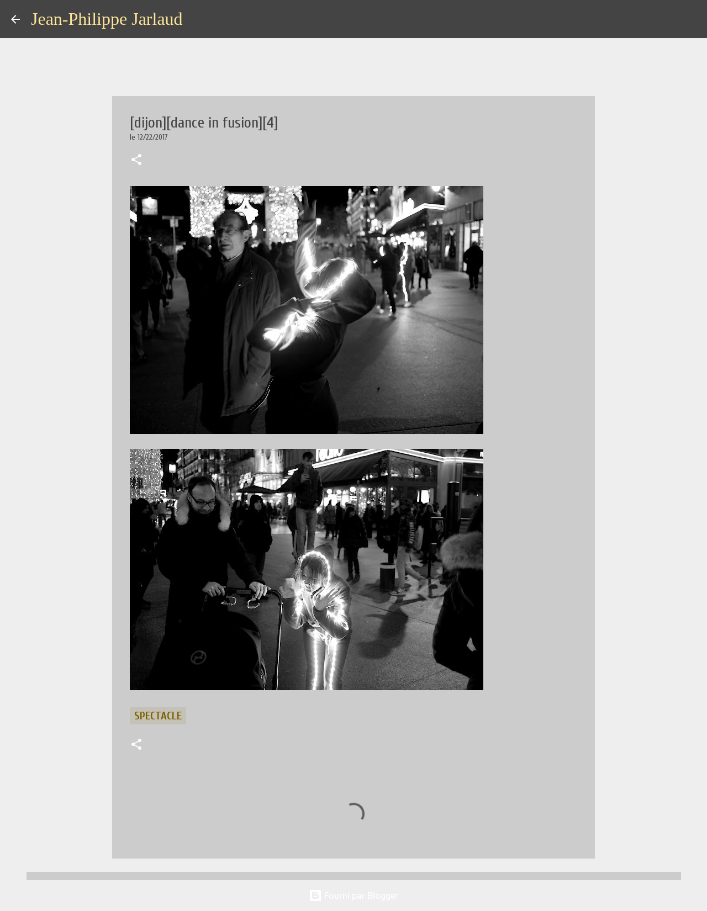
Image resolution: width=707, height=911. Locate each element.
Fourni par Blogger (353, 896)
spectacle (158, 715)
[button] (136, 160)
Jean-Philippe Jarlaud (107, 19)
